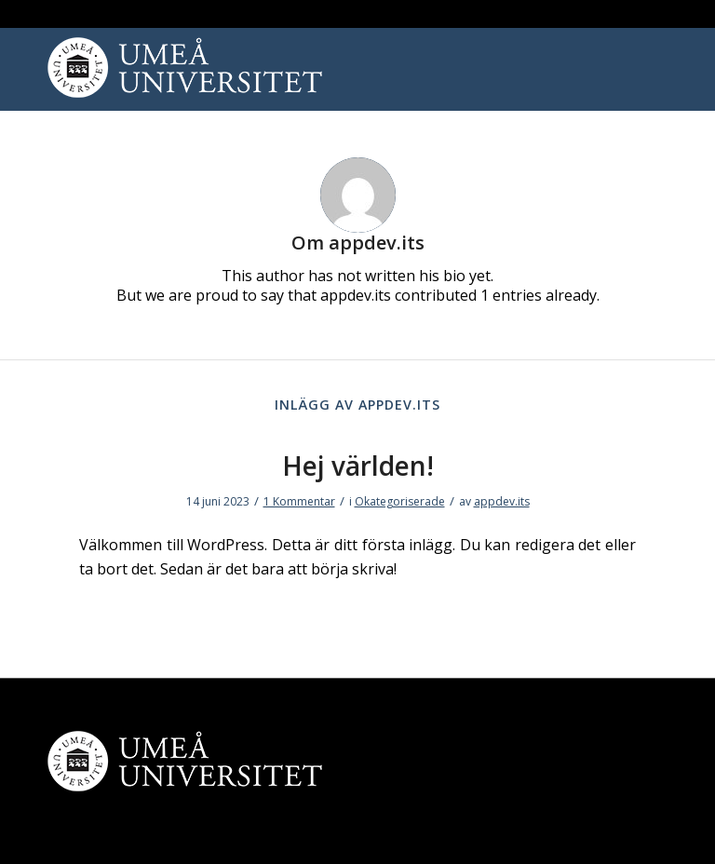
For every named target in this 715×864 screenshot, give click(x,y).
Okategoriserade (400, 501)
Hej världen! (358, 465)
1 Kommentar (299, 501)
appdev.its (502, 501)
